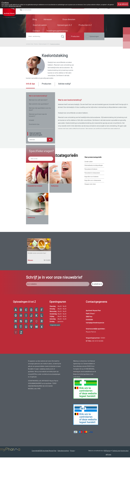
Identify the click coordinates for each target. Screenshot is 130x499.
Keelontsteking (55, 44)
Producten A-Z (85, 25)
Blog (35, 19)
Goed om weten (40, 25)
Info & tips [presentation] (30, 83)
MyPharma (107, 481)
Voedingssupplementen (57, 30)
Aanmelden (116, 7)
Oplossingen (94, 36)
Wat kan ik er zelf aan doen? (38, 100)
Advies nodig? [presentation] (64, 83)
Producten (75, 36)
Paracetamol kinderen (90, 199)
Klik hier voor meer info (15, 6)
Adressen (48, 19)
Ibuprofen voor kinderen (91, 207)
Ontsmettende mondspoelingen (93, 196)
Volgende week (55, 355)
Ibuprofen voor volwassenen (92, 211)
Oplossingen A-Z (64, 25)
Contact (36, 30)
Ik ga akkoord (123, 4)
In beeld (31, 120)
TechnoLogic (116, 481)
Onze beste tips (34, 124)
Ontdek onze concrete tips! (37, 284)
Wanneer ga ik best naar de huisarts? (38, 115)
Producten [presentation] (46, 83)
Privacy (72, 481)
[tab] (32, 85)
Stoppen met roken (90, 214)
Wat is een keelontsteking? (38, 96)
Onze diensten (68, 19)
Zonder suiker (88, 192)
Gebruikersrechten (63, 481)
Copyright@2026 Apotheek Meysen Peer (44, 481)
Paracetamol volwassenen (92, 203)
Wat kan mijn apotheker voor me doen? (40, 109)
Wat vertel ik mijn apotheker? (39, 104)
